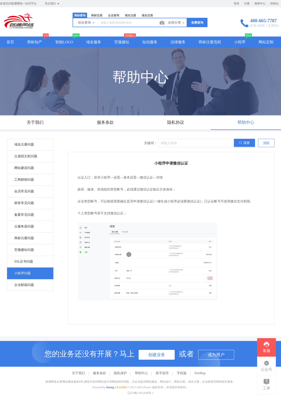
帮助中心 (141, 373)
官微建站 (121, 42)
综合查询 (86, 23)
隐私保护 (120, 373)
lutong (110, 387)
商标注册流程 (210, 42)
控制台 (274, 3)
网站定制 (266, 42)
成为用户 (216, 354)
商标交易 (96, 15)
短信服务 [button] (149, 42)
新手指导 (162, 373)
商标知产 (34, 42)
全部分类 (176, 23)
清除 (266, 143)
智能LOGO (64, 42)
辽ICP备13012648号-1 (140, 393)
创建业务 (156, 354)
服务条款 (99, 373)
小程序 (239, 42)
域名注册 (130, 15)
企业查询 (113, 15)
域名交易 (147, 15)
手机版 (182, 373)
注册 (247, 3)
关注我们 (52, 3)
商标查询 (79, 15)
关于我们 (78, 373)
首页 (10, 42)
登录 (236, 3)
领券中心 (260, 3)
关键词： (150, 143)
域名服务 (93, 42)
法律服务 (177, 42)
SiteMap (199, 373)
